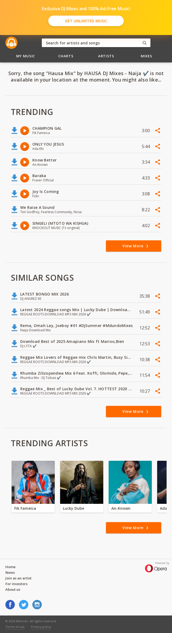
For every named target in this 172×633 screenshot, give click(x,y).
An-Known (120, 508)
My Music (25, 56)
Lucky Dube (73, 508)
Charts (65, 56)
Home (10, 566)
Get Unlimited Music (86, 20)
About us (12, 589)
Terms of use (15, 627)
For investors (16, 583)
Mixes (146, 56)
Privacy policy (41, 627)
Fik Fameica (25, 508)
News (10, 572)
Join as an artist (18, 578)
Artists (106, 56)
